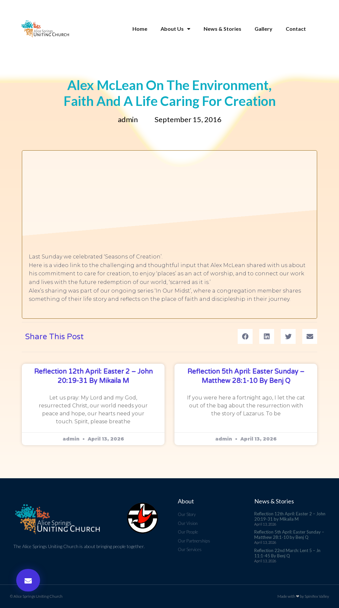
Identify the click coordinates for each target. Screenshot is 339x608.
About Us (175, 28)
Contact (296, 28)
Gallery (263, 28)
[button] (28, 580)
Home (139, 28)
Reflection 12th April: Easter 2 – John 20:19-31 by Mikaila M (289, 516)
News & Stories (222, 28)
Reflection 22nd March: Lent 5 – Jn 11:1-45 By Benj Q (287, 553)
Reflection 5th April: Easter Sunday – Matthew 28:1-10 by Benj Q (289, 534)
